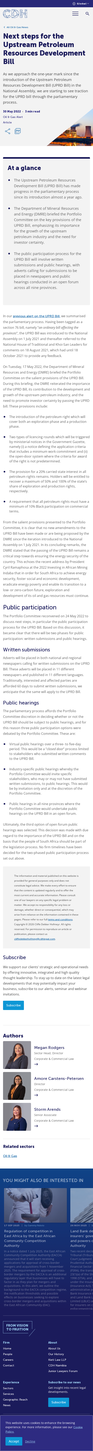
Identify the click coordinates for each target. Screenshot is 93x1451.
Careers (8, 1360)
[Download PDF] (17, 133)
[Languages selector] (81, 3)
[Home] (15, 14)
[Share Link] (8, 133)
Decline (30, 1441)
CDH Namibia (57, 1365)
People (7, 1354)
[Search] (87, 13)
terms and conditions (60, 919)
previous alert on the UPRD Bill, (36, 316)
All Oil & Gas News (17, 28)
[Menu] (77, 14)
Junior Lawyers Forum (63, 1371)
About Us (54, 1348)
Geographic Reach (15, 1399)
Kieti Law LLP (57, 1360)
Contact (8, 1365)
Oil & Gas (10, 1156)
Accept (14, 1441)
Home (7, 1348)
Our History (56, 1354)
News (7, 1405)
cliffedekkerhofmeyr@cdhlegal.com (34, 939)
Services (8, 1394)
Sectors (8, 1388)
